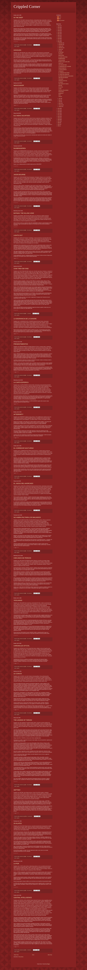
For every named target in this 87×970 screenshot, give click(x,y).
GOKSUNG (17, 50)
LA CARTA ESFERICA (21, 382)
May (59, 100)
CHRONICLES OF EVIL (22, 646)
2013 (59, 111)
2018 (59, 38)
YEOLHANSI (18, 600)
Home (33, 954)
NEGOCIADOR (19, 85)
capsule (18, 46)
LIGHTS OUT (18, 235)
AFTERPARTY (18, 414)
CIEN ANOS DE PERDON (22, 558)
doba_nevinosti (61, 20)
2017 (59, 40)
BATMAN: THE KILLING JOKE (24, 213)
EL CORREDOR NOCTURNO (24, 448)
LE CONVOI (18, 673)
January (60, 106)
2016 (59, 41)
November (61, 44)
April (59, 101)
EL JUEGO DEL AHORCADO (23, 483)
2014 (59, 110)
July (59, 50)
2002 (59, 125)
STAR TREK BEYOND (21, 268)
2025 (59, 27)
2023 (59, 30)
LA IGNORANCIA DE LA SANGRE (25, 319)
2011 (59, 114)
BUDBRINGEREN (20, 148)
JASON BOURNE (19, 174)
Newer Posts (16, 954)
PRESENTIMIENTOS (21, 344)
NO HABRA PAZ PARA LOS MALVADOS (27, 517)
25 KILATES (18, 823)
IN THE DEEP (18, 17)
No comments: (29, 44)
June (60, 98)
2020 (59, 35)
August (60, 49)
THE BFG (60, 96)
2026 (59, 25)
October (60, 46)
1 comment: (29, 313)
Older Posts (50, 954)
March (60, 103)
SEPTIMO (17, 790)
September (61, 47)
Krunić (60, 16)
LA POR (16, 863)
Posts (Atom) (21, 956)
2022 (59, 32)
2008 (59, 119)
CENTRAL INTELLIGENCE (23, 897)
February (60, 104)
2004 (59, 124)
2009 (59, 117)
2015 (59, 108)
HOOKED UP (60, 93)
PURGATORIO (61, 91)
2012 (59, 113)
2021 (59, 33)
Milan (60, 18)
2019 (59, 36)
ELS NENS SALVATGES (22, 115)
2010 (59, 116)
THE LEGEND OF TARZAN (23, 720)
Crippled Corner (27, 6)
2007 (59, 121)
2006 (59, 122)
